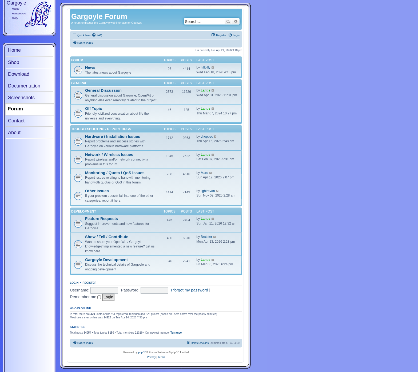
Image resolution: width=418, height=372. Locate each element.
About (14, 132)
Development (83, 211)
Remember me (85, 296)
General (79, 83)
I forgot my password (189, 290)
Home (14, 50)
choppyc (207, 136)
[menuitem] (97, 35)
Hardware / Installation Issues (112, 136)
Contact (16, 120)
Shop (13, 62)
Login (74, 282)
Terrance (176, 332)
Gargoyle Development (106, 260)
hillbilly (205, 67)
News (90, 67)
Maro (204, 173)
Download (18, 74)
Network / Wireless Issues (109, 155)
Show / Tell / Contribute (106, 237)
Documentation (24, 86)
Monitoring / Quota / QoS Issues (115, 173)
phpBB (142, 352)
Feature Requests (101, 219)
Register (89, 282)
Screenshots (21, 97)
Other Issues (97, 191)
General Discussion (103, 90)
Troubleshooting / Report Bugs (101, 129)
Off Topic (93, 108)
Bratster (206, 237)
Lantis (205, 90)
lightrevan (208, 191)
